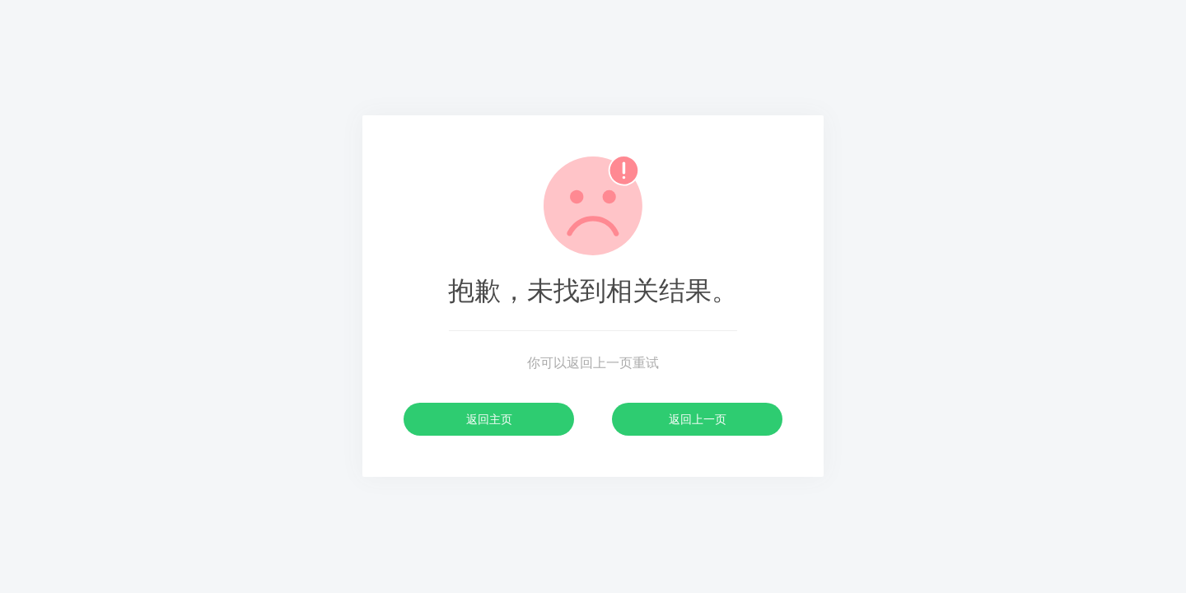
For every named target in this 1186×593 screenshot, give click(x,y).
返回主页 (489, 419)
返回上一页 (697, 419)
